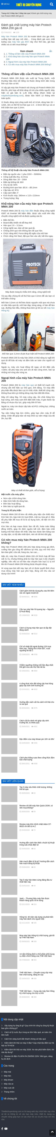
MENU (5, 4)
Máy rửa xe (8, 1084)
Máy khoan (8, 1080)
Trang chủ (5, 13)
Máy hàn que (25, 13)
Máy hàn (14, 13)
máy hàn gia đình (20, 42)
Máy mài (7, 1072)
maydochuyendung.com (12, 95)
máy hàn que (27, 385)
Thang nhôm (9, 1092)
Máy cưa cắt (9, 1088)
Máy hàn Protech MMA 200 (14, 36)
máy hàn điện (27, 211)
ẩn (50, 51)
